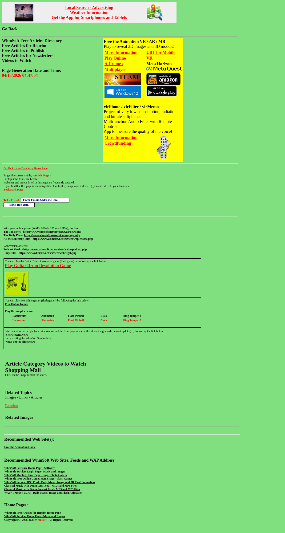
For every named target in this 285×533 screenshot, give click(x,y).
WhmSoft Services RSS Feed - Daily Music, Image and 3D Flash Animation (49, 482)
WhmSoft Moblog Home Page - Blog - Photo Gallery (35, 475)
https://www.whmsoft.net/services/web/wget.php (47, 253)
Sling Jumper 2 (132, 315)
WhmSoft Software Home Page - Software (29, 468)
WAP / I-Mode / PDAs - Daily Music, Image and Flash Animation (43, 492)
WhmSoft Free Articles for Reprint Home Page (32, 512)
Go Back (10, 29)
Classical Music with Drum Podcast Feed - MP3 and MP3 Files (42, 489)
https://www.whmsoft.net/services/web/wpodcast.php (55, 249)
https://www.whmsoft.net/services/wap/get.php (52, 235)
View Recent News (17, 334)
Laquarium (19, 315)
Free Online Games (16, 304)
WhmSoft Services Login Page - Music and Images (34, 471)
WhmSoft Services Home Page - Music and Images (34, 516)
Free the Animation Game (20, 447)
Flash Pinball (76, 315)
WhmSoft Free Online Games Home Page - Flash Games (38, 478)
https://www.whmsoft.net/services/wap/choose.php (62, 238)
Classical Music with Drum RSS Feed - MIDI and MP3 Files (40, 485)
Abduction (47, 315)
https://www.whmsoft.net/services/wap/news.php (52, 231)
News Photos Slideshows (20, 341)
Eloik (104, 315)
